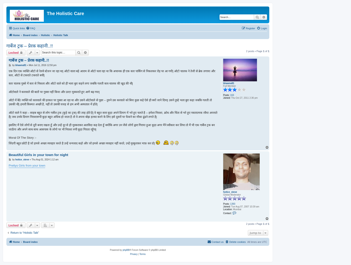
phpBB (126, 250)
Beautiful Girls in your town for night (38, 155)
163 (232, 95)
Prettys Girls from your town (27, 165)
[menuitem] (30, 28)
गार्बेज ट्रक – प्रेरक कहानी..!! (29, 45)
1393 (232, 204)
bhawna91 (228, 83)
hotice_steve (230, 192)
